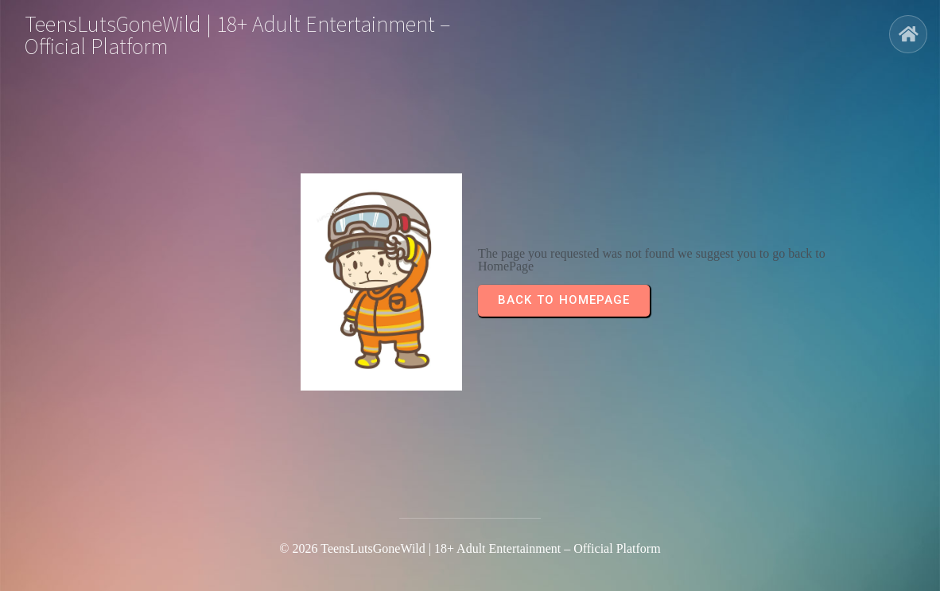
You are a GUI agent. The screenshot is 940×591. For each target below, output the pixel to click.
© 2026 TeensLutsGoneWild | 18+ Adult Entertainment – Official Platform (469, 548)
